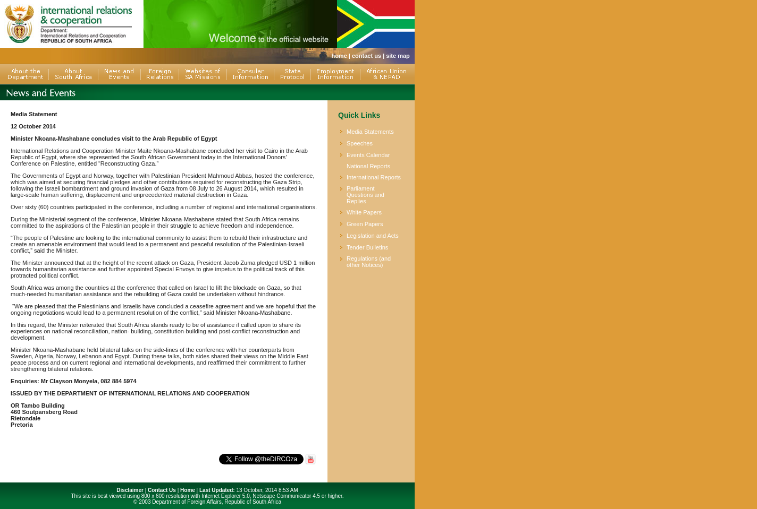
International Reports (374, 177)
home (339, 56)
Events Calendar (368, 155)
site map (398, 56)
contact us (366, 56)
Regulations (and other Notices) (369, 261)
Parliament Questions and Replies (365, 194)
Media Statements (370, 131)
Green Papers (365, 224)
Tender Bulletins (367, 247)
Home (187, 490)
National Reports (368, 166)
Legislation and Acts (373, 235)
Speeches (360, 143)
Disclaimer (130, 490)
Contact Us (162, 490)
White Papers (364, 212)
